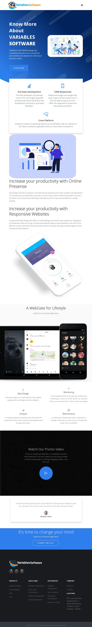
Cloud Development (35, 600)
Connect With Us (45, 543)
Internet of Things (54, 602)
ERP (10, 597)
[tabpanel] (46, 512)
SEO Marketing (14, 590)
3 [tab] (49, 529)
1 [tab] (43, 529)
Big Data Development (36, 586)
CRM (10, 593)
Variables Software (60, 625)
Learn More (18, 68)
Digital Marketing (15, 586)
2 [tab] (46, 529)
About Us (70, 586)
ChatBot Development (36, 596)
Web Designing (53, 592)
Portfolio (70, 590)
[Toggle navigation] (82, 5)
